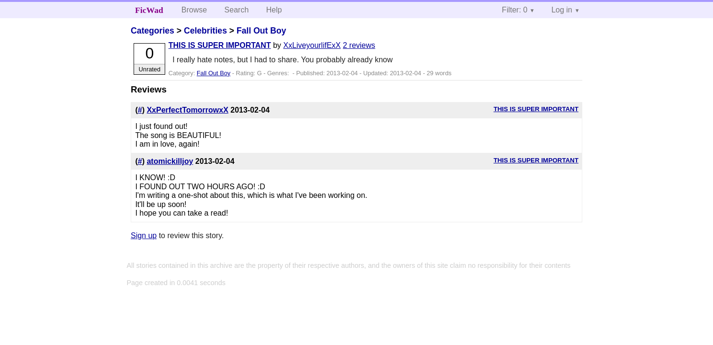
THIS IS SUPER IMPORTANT (220, 45)
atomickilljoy (170, 161)
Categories (152, 30)
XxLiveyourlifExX (311, 45)
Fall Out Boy (261, 30)
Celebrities (205, 30)
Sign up (144, 235)
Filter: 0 (514, 10)
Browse (194, 10)
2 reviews (359, 45)
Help (274, 10)
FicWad (149, 10)
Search (237, 10)
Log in (561, 10)
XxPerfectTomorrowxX (187, 110)
